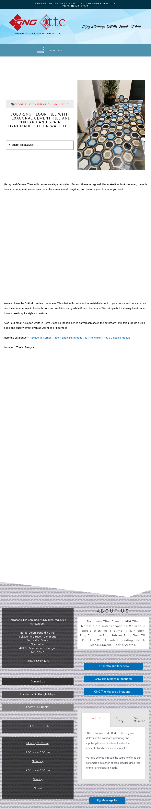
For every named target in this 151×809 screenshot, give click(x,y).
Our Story (119, 719)
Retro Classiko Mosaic (117, 337)
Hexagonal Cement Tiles (44, 337)
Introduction (96, 718)
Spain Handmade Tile (74, 337)
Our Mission (140, 719)
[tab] (39, 145)
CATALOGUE (56, 50)
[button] (38, 681)
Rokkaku (95, 337)
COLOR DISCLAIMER (23, 145)
